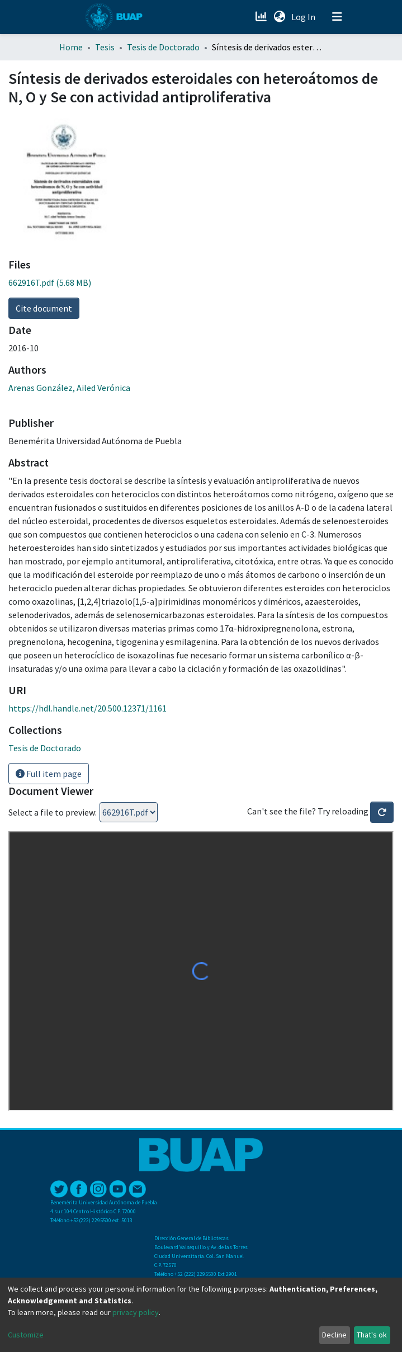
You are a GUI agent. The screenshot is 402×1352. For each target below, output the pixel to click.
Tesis (105, 47)
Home (71, 47)
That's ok (372, 1335)
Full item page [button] (49, 773)
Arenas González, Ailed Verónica (69, 387)
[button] (280, 16)
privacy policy (135, 1312)
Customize (26, 1335)
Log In (304, 16)
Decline (334, 1335)
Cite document (44, 308)
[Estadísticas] (262, 16)
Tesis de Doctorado (163, 47)
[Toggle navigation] (337, 16)
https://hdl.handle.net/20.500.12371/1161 (87, 708)
